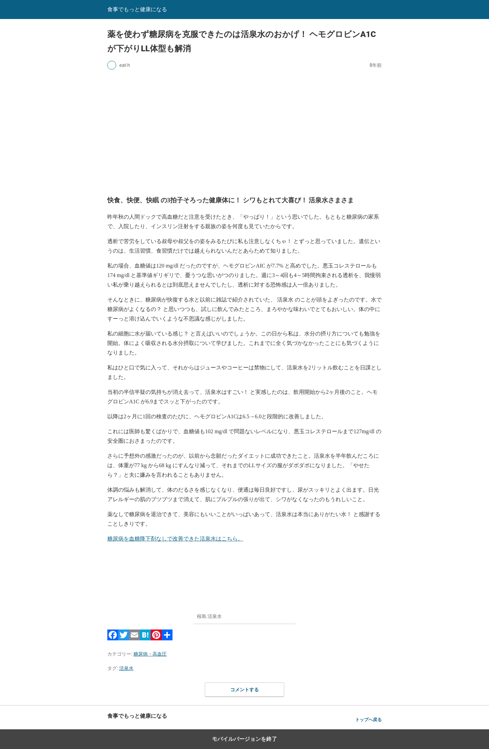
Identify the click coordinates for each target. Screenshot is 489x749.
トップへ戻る (368, 719)
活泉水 (126, 668)
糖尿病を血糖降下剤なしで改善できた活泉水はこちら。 (175, 539)
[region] (244, 131)
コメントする (244, 689)
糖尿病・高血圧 (150, 654)
